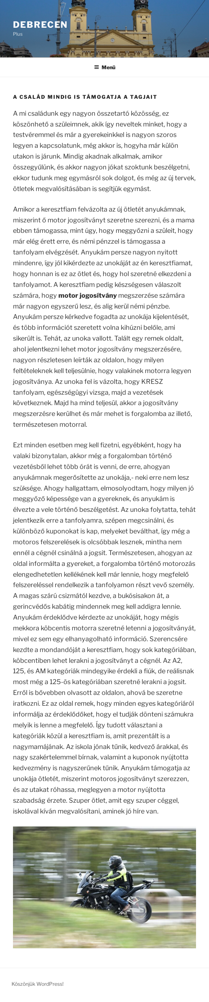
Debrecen (40, 24)
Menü (104, 67)
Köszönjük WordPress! (37, 984)
